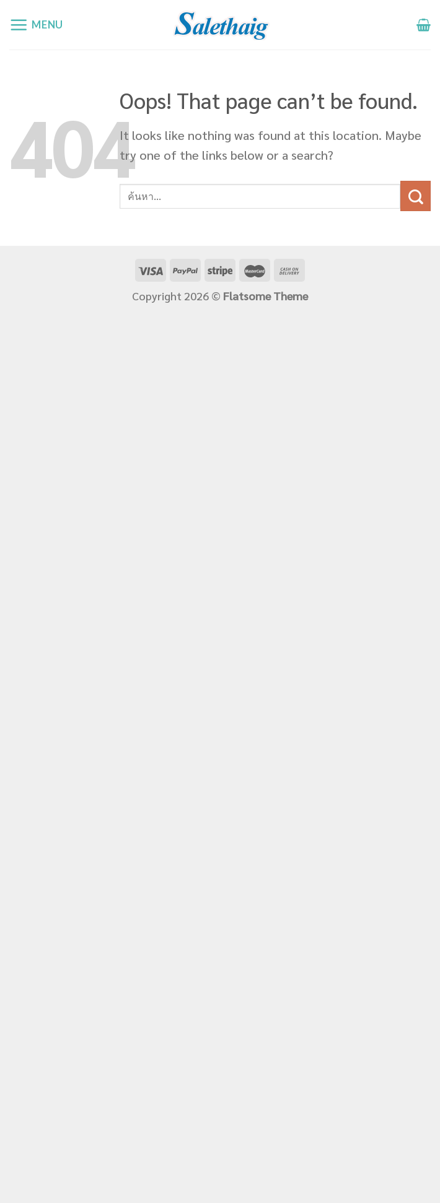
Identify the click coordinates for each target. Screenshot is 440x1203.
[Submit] (415, 196)
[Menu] (36, 25)
